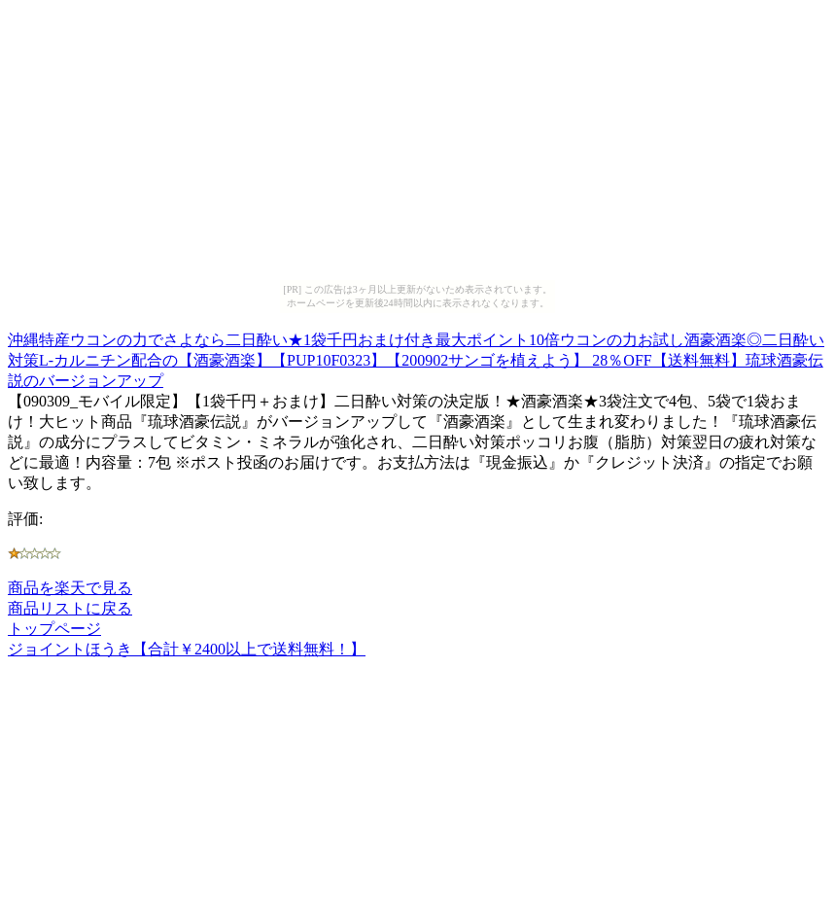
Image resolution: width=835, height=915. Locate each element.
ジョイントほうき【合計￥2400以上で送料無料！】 (186, 649)
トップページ (54, 628)
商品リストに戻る (70, 608)
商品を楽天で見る (70, 588)
